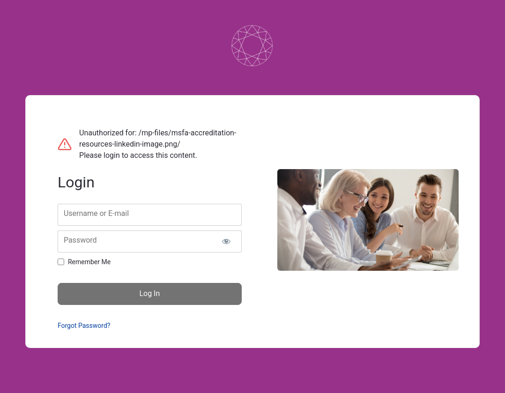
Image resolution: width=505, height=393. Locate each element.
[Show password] (226, 241)
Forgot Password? (84, 325)
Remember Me (89, 262)
